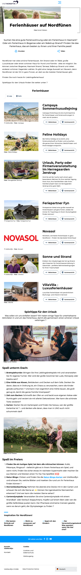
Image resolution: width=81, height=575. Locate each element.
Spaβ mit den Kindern (49, 523)
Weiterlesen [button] (51, 125)
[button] (49, 2)
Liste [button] (10, 99)
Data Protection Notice (31, 570)
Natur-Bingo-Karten (53, 478)
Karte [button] (19, 99)
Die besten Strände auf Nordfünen (10, 524)
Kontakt (8, 553)
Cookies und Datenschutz (29, 552)
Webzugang (29, 557)
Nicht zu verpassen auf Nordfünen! (30, 524)
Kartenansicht (68, 125)
